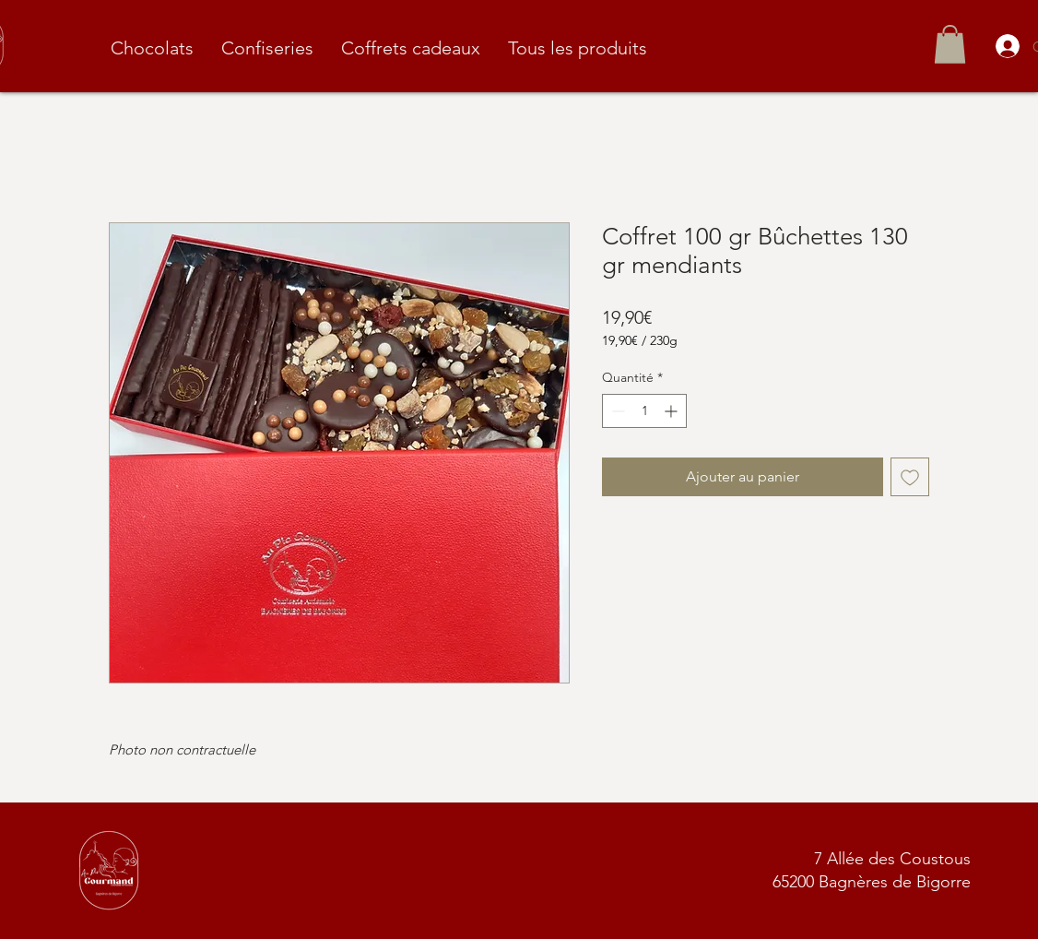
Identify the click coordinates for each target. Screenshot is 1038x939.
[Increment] (672, 411)
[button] (950, 44)
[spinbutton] (644, 411)
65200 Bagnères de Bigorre (872, 882)
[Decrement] (616, 411)
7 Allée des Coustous (892, 859)
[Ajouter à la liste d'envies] (910, 477)
